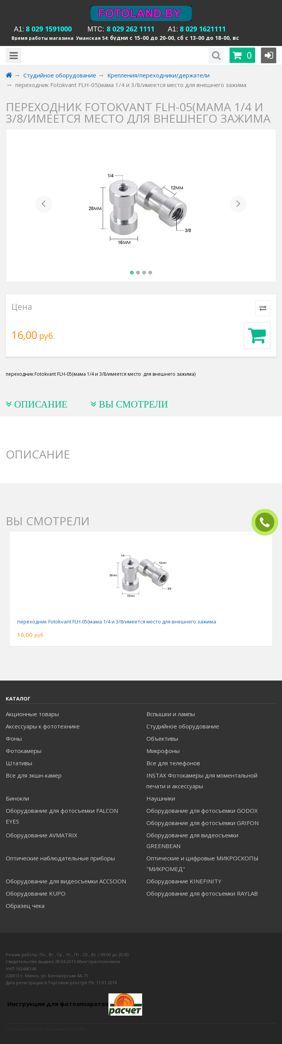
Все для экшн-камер (34, 775)
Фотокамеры (23, 751)
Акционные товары (32, 714)
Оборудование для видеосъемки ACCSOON (66, 881)
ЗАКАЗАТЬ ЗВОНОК (267, 522)
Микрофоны (163, 751)
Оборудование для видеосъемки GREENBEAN (192, 840)
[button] (44, 205)
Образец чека (25, 905)
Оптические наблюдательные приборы (60, 858)
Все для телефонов (173, 763)
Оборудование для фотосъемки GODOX (202, 810)
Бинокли (17, 798)
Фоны (14, 738)
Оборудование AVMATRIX (41, 835)
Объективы (162, 738)
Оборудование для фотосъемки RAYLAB (202, 893)
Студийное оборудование (182, 726)
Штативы (19, 763)
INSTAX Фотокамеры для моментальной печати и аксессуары (201, 780)
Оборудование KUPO (36, 893)
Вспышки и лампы (170, 714)
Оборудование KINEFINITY (183, 881)
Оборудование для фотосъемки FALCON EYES (62, 816)
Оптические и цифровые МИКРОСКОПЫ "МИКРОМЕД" (202, 863)
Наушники (160, 798)
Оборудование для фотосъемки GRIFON (202, 823)
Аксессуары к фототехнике (43, 726)
